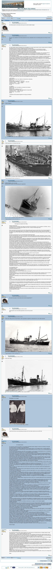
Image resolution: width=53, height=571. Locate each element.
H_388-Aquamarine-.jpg (8, 176)
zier (2, 22)
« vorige (48, 16)
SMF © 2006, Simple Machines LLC (30, 567)
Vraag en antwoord (6, 14)
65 (8, 18)
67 (10, 18)
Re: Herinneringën (15, 22)
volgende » (50, 16)
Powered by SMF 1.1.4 (21, 567)
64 (7, 18)
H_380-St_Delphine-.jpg (8, 136)
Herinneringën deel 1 (9, 16)
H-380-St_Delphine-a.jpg (8, 217)
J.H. (2, 34)
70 (14, 18)
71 (15, 18)
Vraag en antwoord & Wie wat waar (9, 13)
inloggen (43, 3)
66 (9, 18)
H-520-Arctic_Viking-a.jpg (13, 424)
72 (16, 18)
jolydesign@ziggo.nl (20, 10)
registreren (48, 3)
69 (13, 18)
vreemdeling (4, 44)
